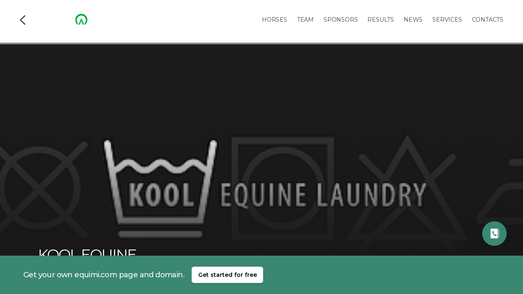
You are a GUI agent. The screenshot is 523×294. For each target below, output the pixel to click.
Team (305, 19)
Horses (274, 19)
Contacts (487, 19)
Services (447, 19)
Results (380, 19)
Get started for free (227, 274)
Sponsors (341, 19)
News (413, 19)
